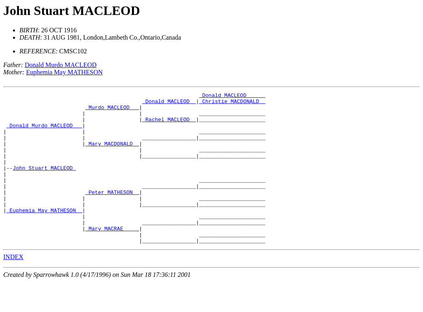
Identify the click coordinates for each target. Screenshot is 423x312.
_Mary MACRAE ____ (112, 256)
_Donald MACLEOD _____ (232, 96)
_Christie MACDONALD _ (232, 103)
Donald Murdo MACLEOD (61, 64)
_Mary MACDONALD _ (112, 154)
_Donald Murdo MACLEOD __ (44, 132)
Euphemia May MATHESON (64, 72)
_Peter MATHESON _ (112, 212)
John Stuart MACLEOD (71, 10)
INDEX (13, 287)
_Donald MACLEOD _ (169, 103)
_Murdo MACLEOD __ (112, 110)
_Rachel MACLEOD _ (169, 125)
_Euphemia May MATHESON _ (44, 234)
